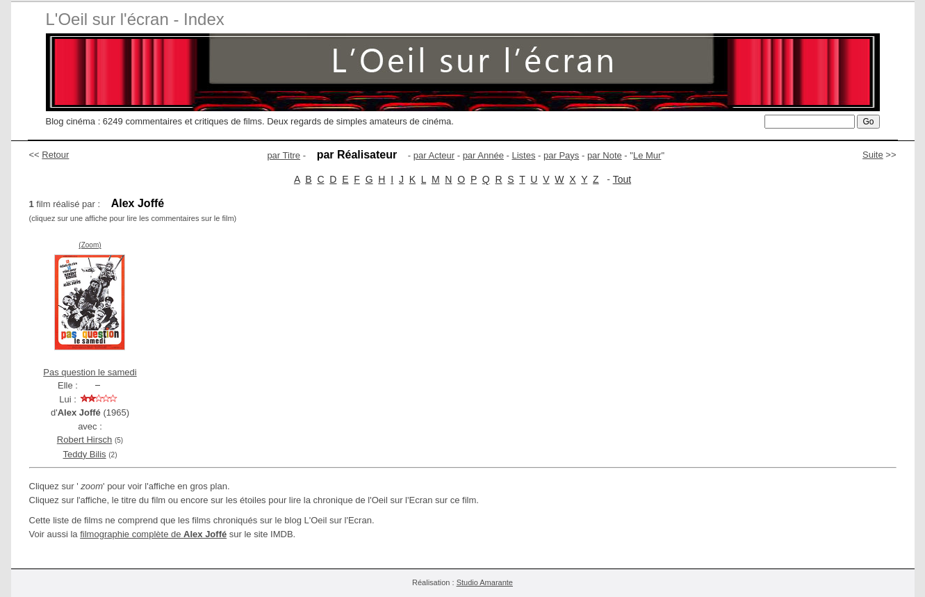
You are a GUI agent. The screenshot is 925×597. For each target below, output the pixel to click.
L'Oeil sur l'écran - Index (135, 19)
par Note (604, 155)
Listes (523, 155)
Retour (55, 154)
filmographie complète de (153, 534)
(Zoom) (90, 245)
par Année (483, 155)
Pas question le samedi (89, 372)
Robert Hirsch (84, 439)
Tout (622, 179)
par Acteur (434, 155)
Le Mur (647, 155)
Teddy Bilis (84, 454)
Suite (872, 154)
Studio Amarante (485, 582)
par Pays (561, 155)
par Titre (283, 155)
